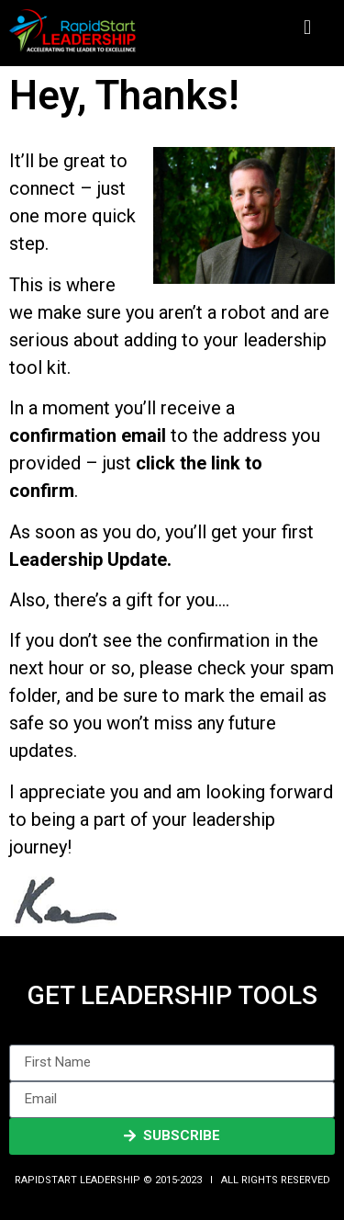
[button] (307, 28)
